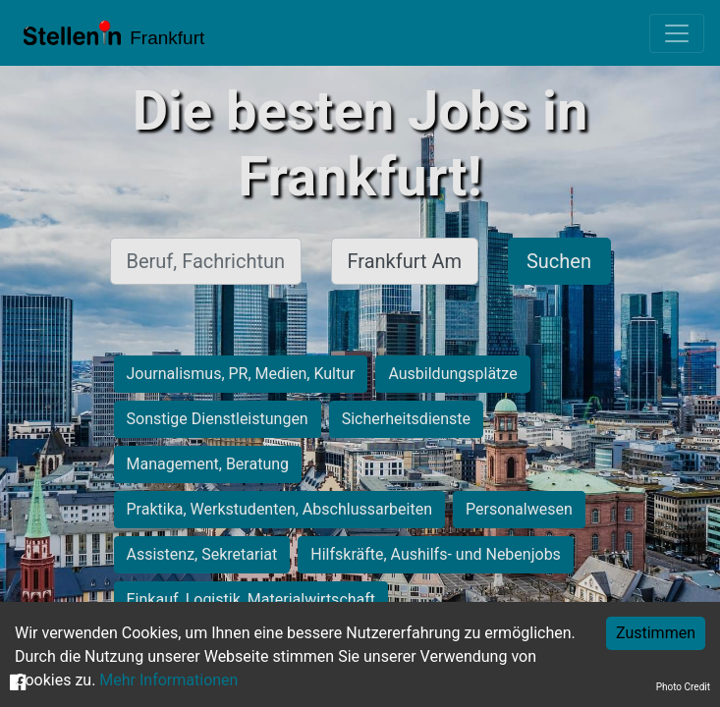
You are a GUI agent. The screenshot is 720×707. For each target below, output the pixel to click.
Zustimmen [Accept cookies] (655, 633)
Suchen (558, 261)
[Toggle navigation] (676, 33)
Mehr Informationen (168, 680)
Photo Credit (683, 686)
